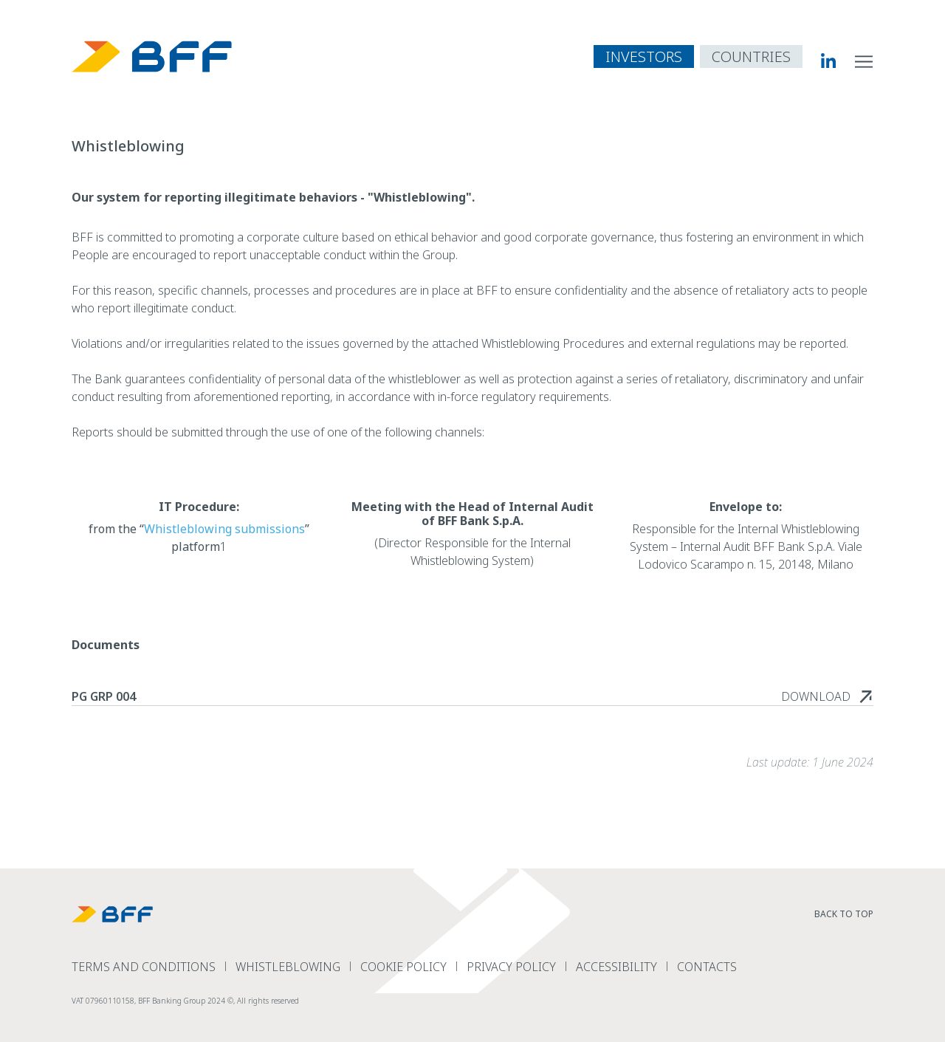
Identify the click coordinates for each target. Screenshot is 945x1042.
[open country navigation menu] (751, 56)
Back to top (843, 914)
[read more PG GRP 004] (827, 696)
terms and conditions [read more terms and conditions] (144, 967)
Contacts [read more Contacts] (707, 967)
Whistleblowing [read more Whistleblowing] (288, 967)
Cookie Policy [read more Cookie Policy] (403, 967)
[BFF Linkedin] (819, 60)
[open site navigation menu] (864, 60)
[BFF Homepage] (152, 56)
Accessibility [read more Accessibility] (616, 967)
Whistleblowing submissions (224, 529)
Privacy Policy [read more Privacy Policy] (511, 967)
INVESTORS (643, 56)
